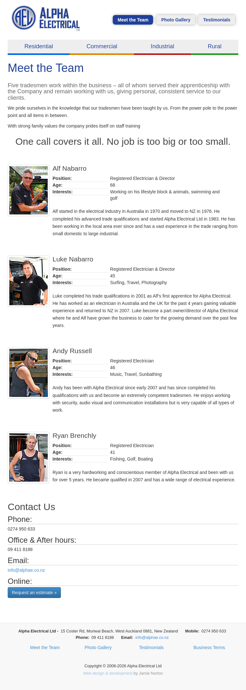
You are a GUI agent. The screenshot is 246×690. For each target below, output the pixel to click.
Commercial (101, 46)
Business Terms (209, 647)
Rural (215, 46)
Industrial (162, 46)
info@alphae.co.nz (26, 570)
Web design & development (108, 673)
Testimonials (216, 19)
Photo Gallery (175, 19)
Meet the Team (133, 19)
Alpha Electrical (47, 21)
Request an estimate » (34, 592)
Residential (38, 46)
